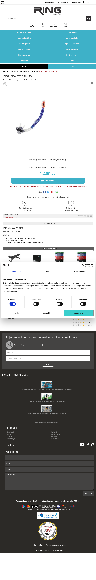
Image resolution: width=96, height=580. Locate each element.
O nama (9, 434)
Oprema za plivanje (31, 71)
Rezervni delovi (72, 49)
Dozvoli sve (78, 313)
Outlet (72, 66)
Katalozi (54, 436)
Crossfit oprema (24, 44)
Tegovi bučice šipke (24, 38)
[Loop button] (88, 18)
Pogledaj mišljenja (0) (11, 217)
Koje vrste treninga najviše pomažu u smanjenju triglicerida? (47, 389)
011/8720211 (50, 2)
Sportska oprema (72, 55)
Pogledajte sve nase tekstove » (47, 423)
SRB (92, 2)
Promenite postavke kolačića (55, 545)
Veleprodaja (11, 439)
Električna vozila (24, 49)
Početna (6, 71)
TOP (93, 571)
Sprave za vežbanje (24, 32)
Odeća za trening (24, 55)
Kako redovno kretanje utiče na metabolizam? (47, 413)
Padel (72, 61)
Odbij (17, 313)
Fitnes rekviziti (72, 32)
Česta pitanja (55, 434)
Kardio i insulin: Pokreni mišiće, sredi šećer (47, 401)
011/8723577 (77, 2)
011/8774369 (63, 2)
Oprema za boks (72, 38)
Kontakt (9, 436)
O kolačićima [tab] (79, 271)
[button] (56, 83)
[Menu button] (2, 2)
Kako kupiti (10, 432)
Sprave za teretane (72, 44)
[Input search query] (16, 18)
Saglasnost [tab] (16, 271)
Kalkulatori (55, 432)
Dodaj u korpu (48, 181)
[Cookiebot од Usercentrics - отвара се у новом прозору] (83, 265)
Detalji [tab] (48, 271)
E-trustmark (55, 439)
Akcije (24, 66)
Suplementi (24, 61)
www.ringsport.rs (43, 550)
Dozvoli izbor (48, 313)
